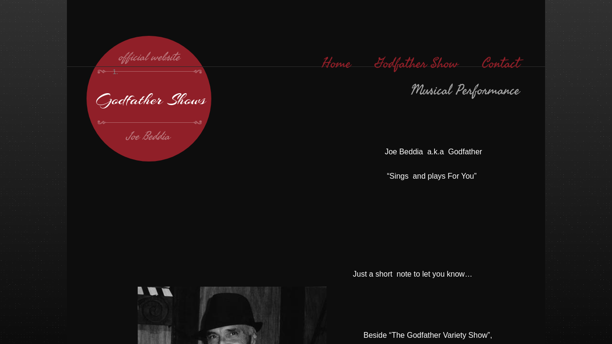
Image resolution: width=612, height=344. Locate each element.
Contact (501, 63)
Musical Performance (465, 90)
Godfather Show (416, 63)
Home (336, 63)
